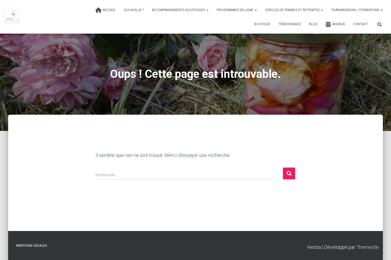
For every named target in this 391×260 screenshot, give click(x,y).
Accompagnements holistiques (180, 10)
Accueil (105, 10)
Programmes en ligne (237, 10)
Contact (360, 24)
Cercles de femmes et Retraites (294, 10)
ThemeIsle (367, 247)
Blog (313, 24)
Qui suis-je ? (134, 10)
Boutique (262, 24)
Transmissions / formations (357, 10)
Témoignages (290, 24)
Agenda (335, 24)
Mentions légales (31, 246)
